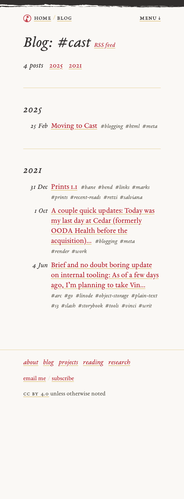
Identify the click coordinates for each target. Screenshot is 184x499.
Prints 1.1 (64, 187)
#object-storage (111, 296)
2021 (75, 66)
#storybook (90, 306)
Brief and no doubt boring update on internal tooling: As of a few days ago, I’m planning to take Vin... (105, 275)
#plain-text (144, 296)
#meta (149, 127)
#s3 (55, 306)
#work (79, 252)
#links (122, 188)
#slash (68, 306)
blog (48, 362)
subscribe (63, 379)
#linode (84, 296)
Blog (64, 18)
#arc (56, 296)
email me (34, 379)
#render (60, 252)
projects (68, 362)
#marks (141, 188)
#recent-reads (85, 198)
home (42, 18)
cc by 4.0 (36, 394)
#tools (112, 306)
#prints (59, 198)
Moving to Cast (74, 126)
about (30, 362)
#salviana (131, 198)
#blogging (112, 127)
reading (93, 362)
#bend (105, 188)
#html (132, 127)
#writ (145, 306)
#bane (88, 188)
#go (68, 296)
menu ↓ (150, 18)
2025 (56, 66)
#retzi (110, 198)
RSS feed (104, 45)
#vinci (129, 306)
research (119, 362)
